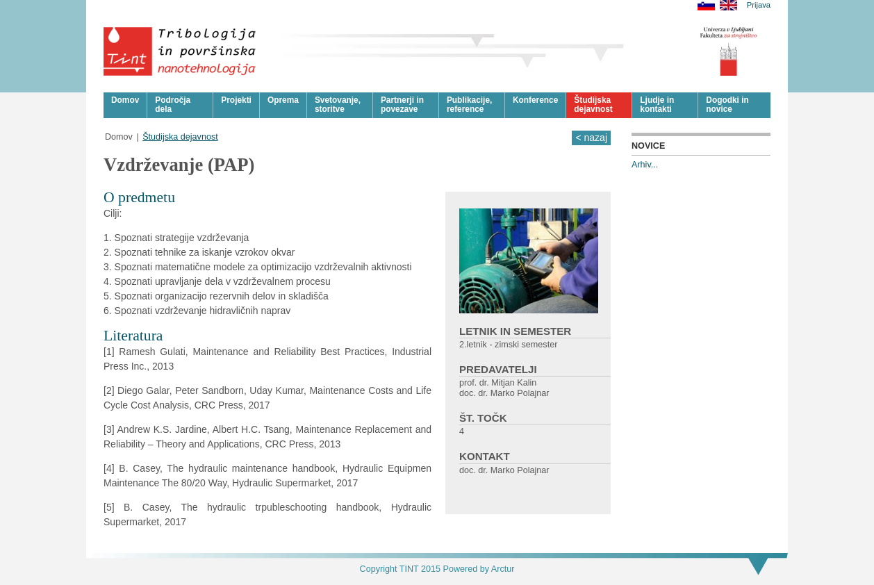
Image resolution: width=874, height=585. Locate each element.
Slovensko (706, 5)
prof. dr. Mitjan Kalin (497, 383)
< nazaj (591, 137)
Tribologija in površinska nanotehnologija (180, 51)
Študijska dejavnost (180, 137)
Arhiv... (645, 165)
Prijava (758, 5)
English (728, 5)
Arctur (503, 569)
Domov (119, 137)
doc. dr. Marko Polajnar (504, 393)
